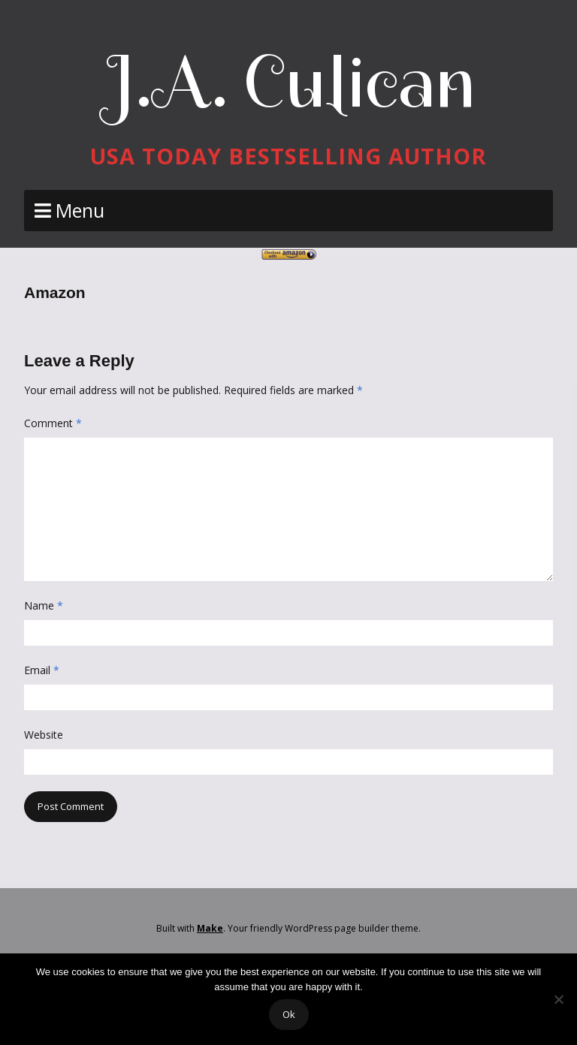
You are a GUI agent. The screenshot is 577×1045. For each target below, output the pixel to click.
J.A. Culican (289, 81)
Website (43, 734)
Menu (80, 210)
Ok (288, 1014)
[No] (558, 999)
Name (43, 605)
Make (210, 928)
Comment (53, 423)
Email (41, 670)
